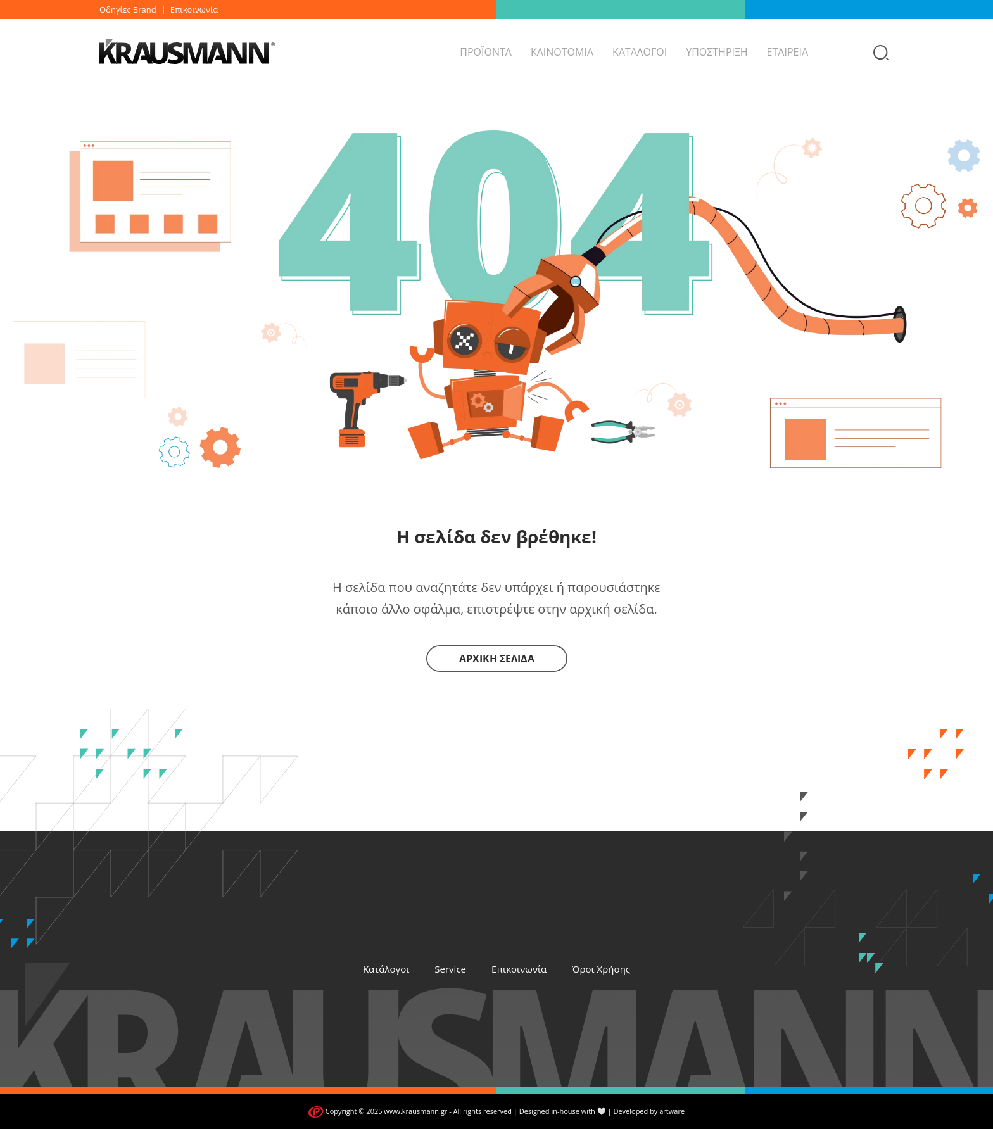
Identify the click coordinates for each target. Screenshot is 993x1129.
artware (672, 1111)
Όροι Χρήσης (601, 968)
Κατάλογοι (386, 968)
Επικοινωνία (194, 9)
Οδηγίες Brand (127, 9)
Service (450, 968)
